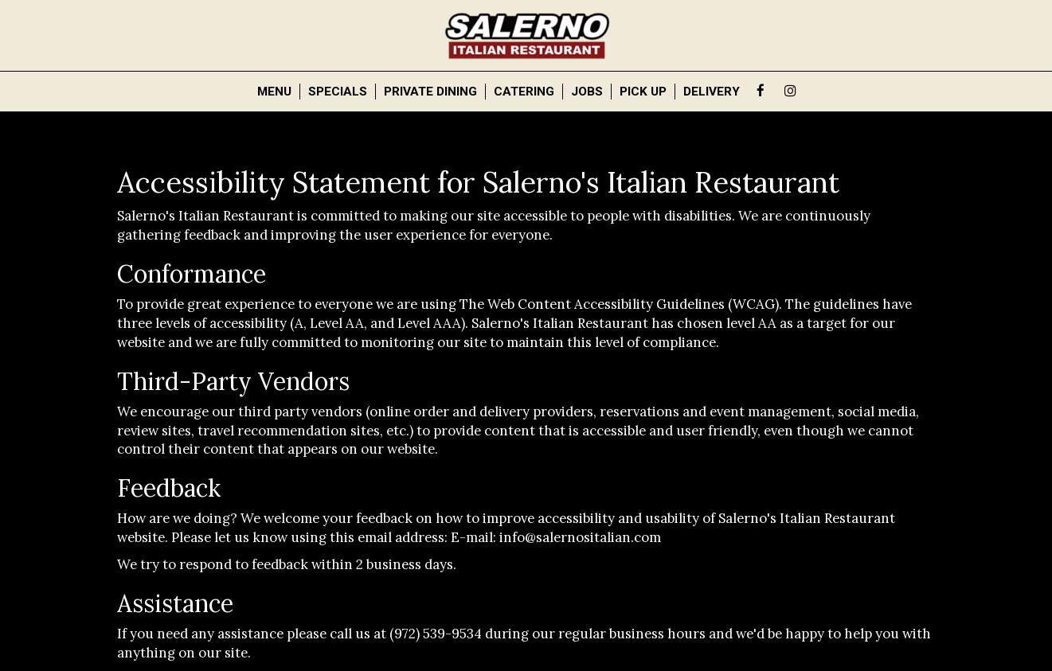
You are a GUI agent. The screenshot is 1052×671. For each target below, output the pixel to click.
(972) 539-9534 (435, 633)
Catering (524, 91)
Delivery (711, 91)
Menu (274, 91)
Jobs (587, 91)
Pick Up (643, 91)
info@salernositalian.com (580, 537)
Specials (337, 91)
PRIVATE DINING (430, 91)
